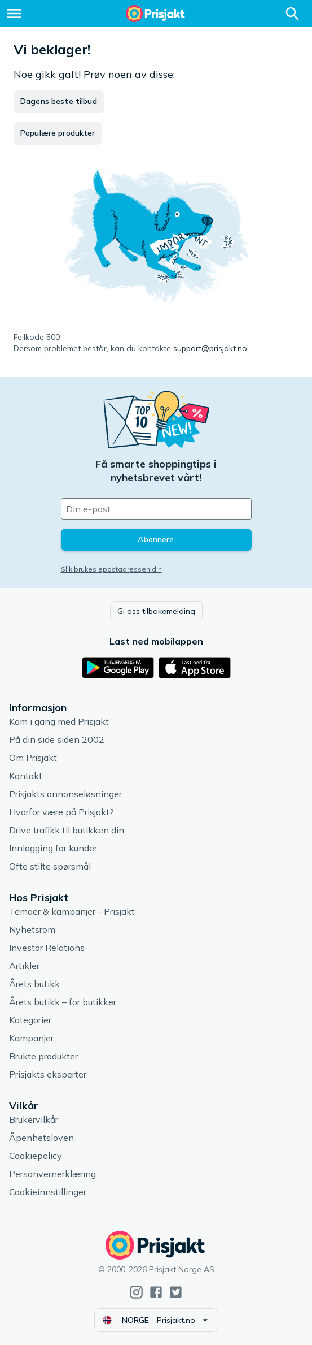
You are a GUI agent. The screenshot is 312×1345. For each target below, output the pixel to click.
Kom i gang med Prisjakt (59, 721)
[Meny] (14, 14)
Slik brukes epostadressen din (111, 569)
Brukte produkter (43, 1056)
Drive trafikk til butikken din (66, 830)
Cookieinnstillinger (47, 1191)
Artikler (24, 965)
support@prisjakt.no (210, 348)
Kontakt (25, 775)
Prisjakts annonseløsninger (65, 793)
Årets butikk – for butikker (62, 1001)
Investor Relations (47, 947)
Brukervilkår (33, 1119)
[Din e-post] (156, 509)
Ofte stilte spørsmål (50, 866)
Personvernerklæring (52, 1173)
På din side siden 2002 (56, 739)
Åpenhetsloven (41, 1137)
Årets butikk (34, 983)
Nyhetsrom (32, 929)
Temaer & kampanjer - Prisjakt (72, 911)
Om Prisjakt (33, 757)
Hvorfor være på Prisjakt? (61, 812)
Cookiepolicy (35, 1155)
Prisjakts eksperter (47, 1074)
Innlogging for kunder (53, 848)
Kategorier (30, 1020)
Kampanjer (31, 1038)
